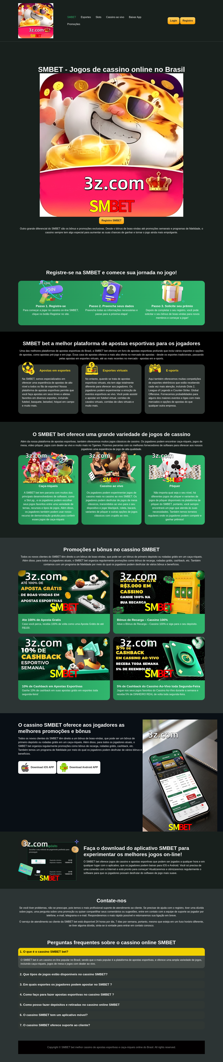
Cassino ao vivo (115, 17)
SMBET (71, 17)
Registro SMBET (111, 220)
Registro (187, 20)
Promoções (73, 24)
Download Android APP (78, 767)
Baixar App (135, 17)
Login (173, 20)
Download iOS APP (37, 767)
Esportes (86, 17)
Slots (98, 17)
